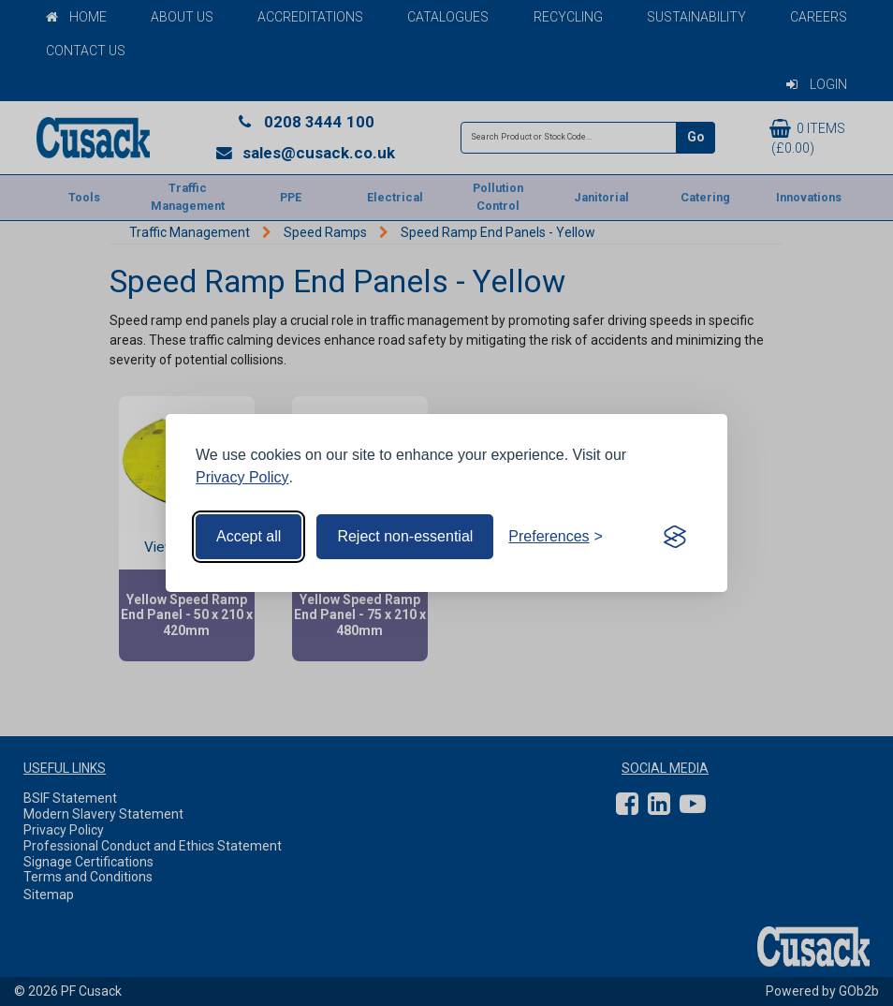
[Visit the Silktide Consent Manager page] (674, 536)
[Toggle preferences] (555, 536)
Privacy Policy (242, 477)
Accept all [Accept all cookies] (248, 536)
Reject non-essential (405, 536)
